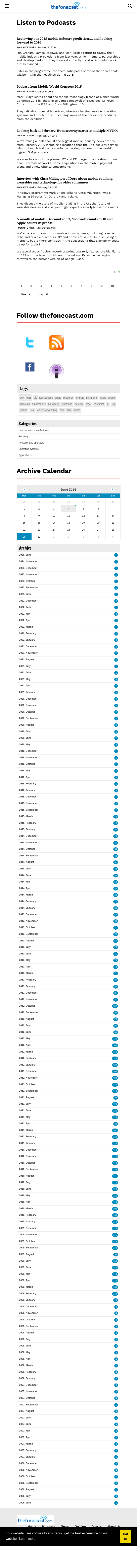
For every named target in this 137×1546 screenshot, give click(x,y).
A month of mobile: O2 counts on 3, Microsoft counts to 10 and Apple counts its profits (65, 221)
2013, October (27, 927)
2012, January (27, 1064)
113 (115, 1058)
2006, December (28, 1463)
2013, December (28, 914)
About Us (113, 1526)
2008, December (28, 1306)
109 (115, 1078)
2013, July (25, 947)
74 (116, 967)
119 (115, 1091)
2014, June (25, 875)
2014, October (27, 849)
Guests (96, 1526)
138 (115, 1137)
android (80, 397)
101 (115, 1130)
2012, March (26, 1051)
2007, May (25, 1430)
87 (116, 1000)
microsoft (99, 404)
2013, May (25, 960)
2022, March (26, 626)
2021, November (28, 652)
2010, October (27, 1162)
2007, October (27, 1398)
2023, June (25, 594)
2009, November (28, 1234)
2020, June (25, 738)
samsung (24, 403)
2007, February (27, 1450)
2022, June (25, 607)
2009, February (27, 1293)
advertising (51, 410)
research (68, 397)
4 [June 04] (68, 508)
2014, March (26, 894)
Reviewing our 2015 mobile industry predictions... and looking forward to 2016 (64, 40)
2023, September (28, 587)
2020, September (28, 718)
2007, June (25, 1424)
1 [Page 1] (21, 285)
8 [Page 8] (91, 285)
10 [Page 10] (112, 285)
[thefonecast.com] (68, 6)
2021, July (25, 666)
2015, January (27, 829)
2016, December (28, 751)
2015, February (27, 823)
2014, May (25, 881)
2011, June (25, 1110)
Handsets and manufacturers (33, 430)
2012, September (28, 1012)
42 (116, 856)
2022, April (25, 620)
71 (116, 928)
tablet (39, 410)
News (65, 1526)
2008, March (26, 1365)
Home (32, 1526)
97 (116, 980)
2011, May (25, 1117)
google (112, 397)
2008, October (27, 1319)
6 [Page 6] (71, 285)
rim (69, 410)
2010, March (26, 1208)
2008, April (25, 1359)
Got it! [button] (125, 1536)
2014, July (25, 868)
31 (116, 862)
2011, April (25, 1123)
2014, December (28, 836)
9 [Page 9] (102, 285)
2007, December (28, 1385)
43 (116, 869)
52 (116, 882)
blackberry (53, 404)
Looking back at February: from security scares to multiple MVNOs (67, 131)
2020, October (27, 711)
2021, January (27, 692)
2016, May (25, 770)
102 (115, 1006)
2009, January (27, 1300)
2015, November (28, 803)
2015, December (28, 796)
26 (116, 830)
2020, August (26, 724)
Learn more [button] (27, 1538)
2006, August (26, 1489)
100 (115, 1045)
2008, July (25, 1339)
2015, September (28, 809)
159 (115, 1261)
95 (116, 987)
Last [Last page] (41, 294)
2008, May (25, 1352)
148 (115, 1248)
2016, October (27, 764)
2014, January (27, 908)
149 (115, 1241)
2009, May (25, 1273)
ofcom (77, 410)
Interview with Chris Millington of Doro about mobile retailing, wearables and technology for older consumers (65, 180)
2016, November (28, 757)
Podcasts (22, 47)
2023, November (28, 574)
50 (116, 875)
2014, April (25, 888)
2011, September (28, 1090)
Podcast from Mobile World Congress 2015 (49, 86)
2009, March (26, 1287)
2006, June (25, 1502)
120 (115, 1111)
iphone (23, 410)
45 (116, 843)
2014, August (26, 862)
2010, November (28, 1156)
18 (116, 823)
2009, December (28, 1228)
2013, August (26, 940)
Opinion (80, 1526)
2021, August (26, 659)
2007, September (28, 1404)
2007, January (27, 1456)
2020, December (28, 698)
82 (116, 1124)
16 (116, 817)
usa (32, 410)
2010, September (28, 1169)
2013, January (27, 986)
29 (116, 1300)
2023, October (27, 581)
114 (115, 1196)
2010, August (26, 1175)
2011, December (28, 1071)
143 (115, 1222)
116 (115, 1143)
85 (116, 908)
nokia (102, 397)
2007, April (25, 1437)
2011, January (27, 1143)
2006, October (27, 1476)
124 (115, 1104)
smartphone (39, 403)
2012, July (25, 1025)
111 (115, 1176)
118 (115, 1150)
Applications (25, 455)
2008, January (27, 1378)
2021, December (28, 646)
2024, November (28, 561)
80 (116, 1032)
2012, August (26, 1019)
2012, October (27, 1005)
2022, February (27, 633)
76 (116, 934)
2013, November (28, 921)
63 (116, 895)
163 (115, 1287)
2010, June (25, 1188)
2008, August (26, 1332)
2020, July (25, 731)
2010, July (25, 1182)
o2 (108, 404)
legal (88, 404)
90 (116, 1098)
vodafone (67, 404)
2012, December (28, 992)
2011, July (25, 1103)
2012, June (25, 1032)
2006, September (28, 1483)
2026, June (25, 554)
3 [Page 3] (41, 285)
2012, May (25, 1038)
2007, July (25, 1417)
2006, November (28, 1470)
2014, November (28, 842)
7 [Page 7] (81, 285)
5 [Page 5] (61, 285)
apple (58, 397)
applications (46, 397)
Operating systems (28, 449)
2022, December (28, 600)
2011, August (26, 1097)
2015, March (26, 816)
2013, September (28, 934)
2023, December (28, 568)
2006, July (25, 1496)
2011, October (27, 1084)
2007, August (26, 1411)
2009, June (25, 1267)
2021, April (25, 685)
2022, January (27, 639)
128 (115, 1189)
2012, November (28, 999)
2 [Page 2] (31, 285)
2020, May (25, 744)
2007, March (26, 1443)
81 (116, 993)
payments (91, 397)
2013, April (25, 966)
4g (113, 404)
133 (115, 1039)
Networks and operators (31, 442)
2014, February (27, 901)
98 (116, 1013)
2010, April (25, 1202)
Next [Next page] (24, 294)
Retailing (23, 436)
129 (115, 1065)
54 (116, 849)
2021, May (25, 679)
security (79, 404)
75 (116, 947)
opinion (25, 397)
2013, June (25, 953)
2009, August (26, 1254)
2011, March (26, 1130)
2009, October (27, 1241)
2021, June (25, 672)
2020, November (28, 705)
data (62, 410)
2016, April (25, 777)
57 (116, 941)
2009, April (25, 1280)
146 (115, 1235)
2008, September (28, 1326)
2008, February (27, 1372)
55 (116, 888)
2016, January (27, 790)
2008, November (28, 1313)
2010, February (27, 1215)
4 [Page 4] (51, 285)
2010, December (28, 1149)
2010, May (25, 1195)
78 (116, 902)
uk (35, 397)
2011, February (27, 1136)
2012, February (27, 1058)
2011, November (28, 1077)
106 (115, 1071)
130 (115, 1085)
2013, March (26, 973)
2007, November (28, 1391)
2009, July (25, 1260)
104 (115, 1209)
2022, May (25, 613)
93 (116, 1254)
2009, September (28, 1247)
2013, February (27, 979)
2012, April (25, 1045)
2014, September (28, 855)
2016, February (27, 783)
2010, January (27, 1221)
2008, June (25, 1345)
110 (115, 1052)
